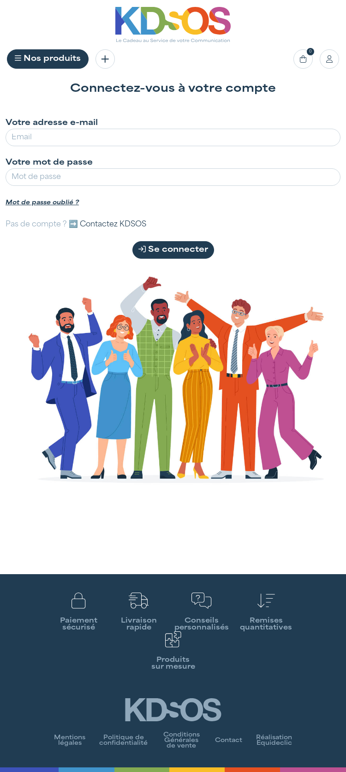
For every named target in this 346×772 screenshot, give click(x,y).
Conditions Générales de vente (181, 740)
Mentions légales (69, 740)
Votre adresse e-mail (52, 123)
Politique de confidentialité (123, 740)
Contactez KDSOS (113, 224)
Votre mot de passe (49, 162)
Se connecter (173, 249)
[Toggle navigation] (105, 59)
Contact (228, 740)
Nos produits (48, 58)
